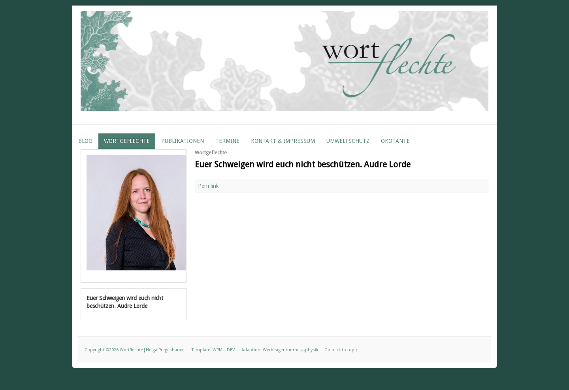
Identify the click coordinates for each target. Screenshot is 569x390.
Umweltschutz (347, 141)
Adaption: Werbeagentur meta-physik (279, 349)
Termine (227, 141)
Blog (85, 141)
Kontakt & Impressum (283, 141)
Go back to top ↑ (341, 349)
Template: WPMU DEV (213, 349)
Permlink (208, 186)
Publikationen (182, 141)
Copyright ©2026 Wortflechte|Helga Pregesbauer (134, 349)
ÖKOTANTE (395, 141)
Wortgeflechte (127, 141)
